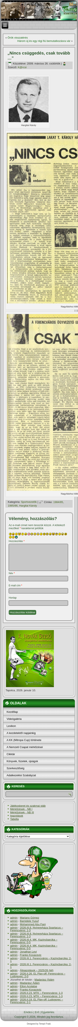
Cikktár (11, 754)
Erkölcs (28, 1012)
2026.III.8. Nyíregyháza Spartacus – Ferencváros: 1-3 (36, 929)
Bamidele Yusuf (29, 921)
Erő (37, 1012)
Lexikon (11, 726)
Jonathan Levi (28, 951)
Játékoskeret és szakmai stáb (28, 805)
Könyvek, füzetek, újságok (22, 761)
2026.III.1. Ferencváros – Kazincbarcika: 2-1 (41, 960)
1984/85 (58, 502)
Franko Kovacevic (30, 955)
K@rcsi (22, 67)
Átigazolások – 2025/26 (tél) (36, 970)
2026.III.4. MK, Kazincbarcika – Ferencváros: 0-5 (33, 941)
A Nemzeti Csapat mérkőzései (25, 747)
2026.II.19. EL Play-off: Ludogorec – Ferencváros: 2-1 (36, 1001)
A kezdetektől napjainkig (21, 733)
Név (12, 573)
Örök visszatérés (18, 37)
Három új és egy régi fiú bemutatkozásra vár (43, 40)
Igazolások (16, 815)
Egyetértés (47, 1012)
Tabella (14, 819)
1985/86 (13, 505)
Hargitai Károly (28, 505)
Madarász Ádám (44, 979)
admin (13, 917)
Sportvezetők (29, 502)
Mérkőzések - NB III (22, 812)
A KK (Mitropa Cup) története (24, 740)
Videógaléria (14, 718)
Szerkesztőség (15, 768)
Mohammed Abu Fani (33, 924)
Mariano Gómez (29, 917)
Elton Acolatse (28, 986)
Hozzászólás (17, 541)
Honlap (13, 597)
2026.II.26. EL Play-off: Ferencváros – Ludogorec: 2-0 (37, 975)
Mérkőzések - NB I (21, 809)
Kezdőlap (12, 711)
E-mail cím (15, 585)
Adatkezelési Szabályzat (21, 775)
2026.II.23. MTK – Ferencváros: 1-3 (41, 992)
